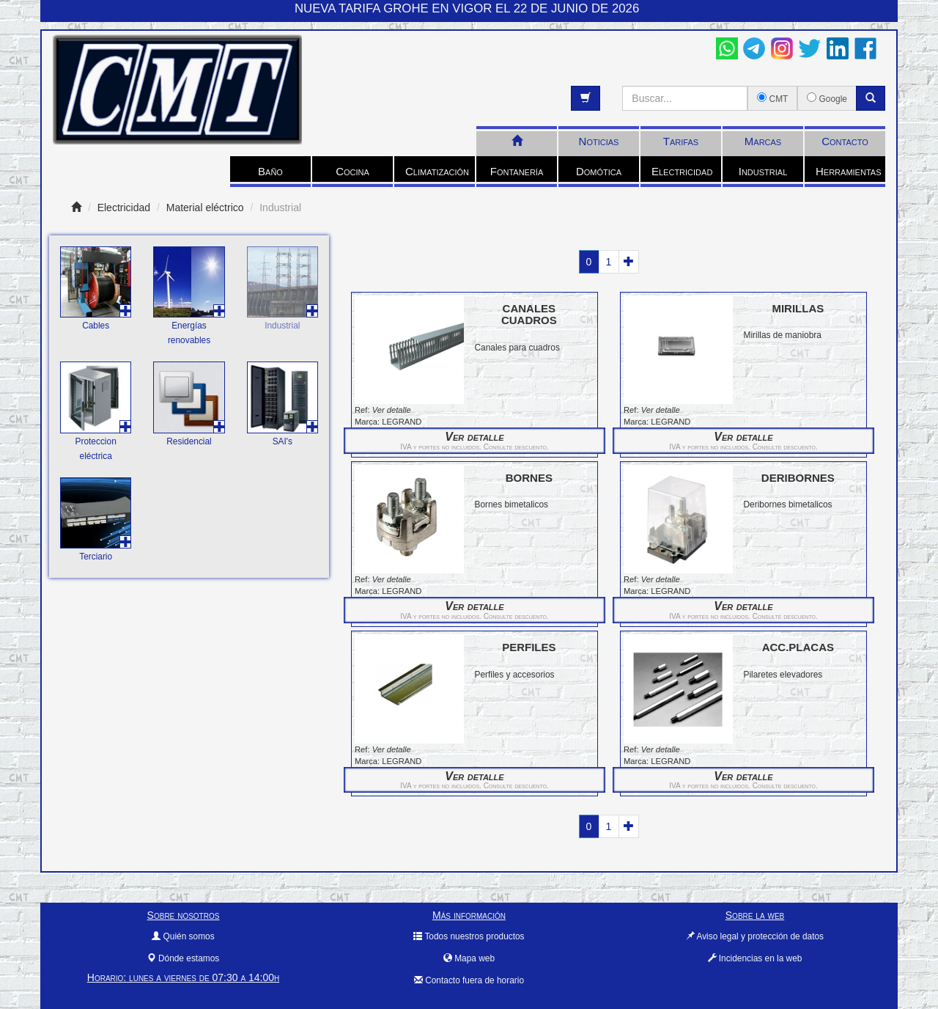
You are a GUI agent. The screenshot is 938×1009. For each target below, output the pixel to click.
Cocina (352, 171)
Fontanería (517, 171)
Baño (270, 171)
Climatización (437, 171)
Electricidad (681, 171)
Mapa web (469, 958)
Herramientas (848, 171)
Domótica (598, 171)
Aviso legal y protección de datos (755, 936)
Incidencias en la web (755, 958)
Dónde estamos (183, 958)
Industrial (763, 171)
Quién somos (183, 936)
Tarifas (680, 141)
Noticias (599, 141)
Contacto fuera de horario (469, 980)
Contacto (844, 141)
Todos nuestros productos (468, 936)
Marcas (763, 141)
